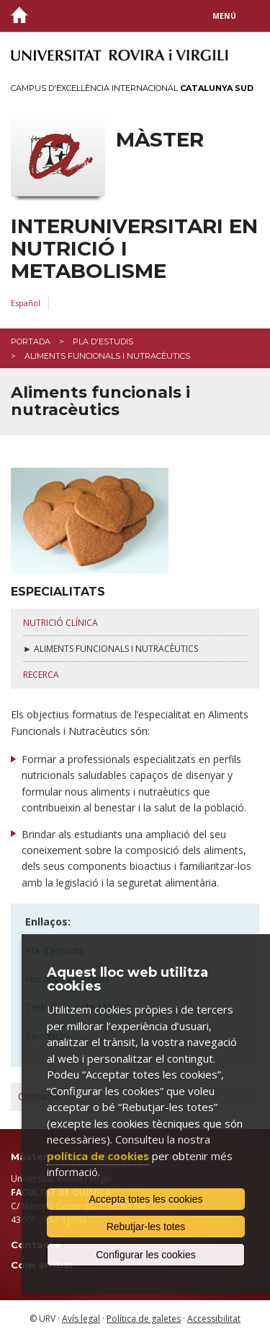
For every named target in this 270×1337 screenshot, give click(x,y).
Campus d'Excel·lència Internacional (132, 88)
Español (25, 302)
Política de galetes (144, 1318)
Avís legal (81, 1318)
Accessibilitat (213, 1318)
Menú (224, 16)
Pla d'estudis (103, 341)
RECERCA (41, 674)
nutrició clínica (60, 623)
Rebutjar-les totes (146, 1226)
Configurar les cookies (146, 1254)
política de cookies (98, 1156)
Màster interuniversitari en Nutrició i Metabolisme (134, 205)
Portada (30, 341)
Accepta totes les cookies (146, 1199)
